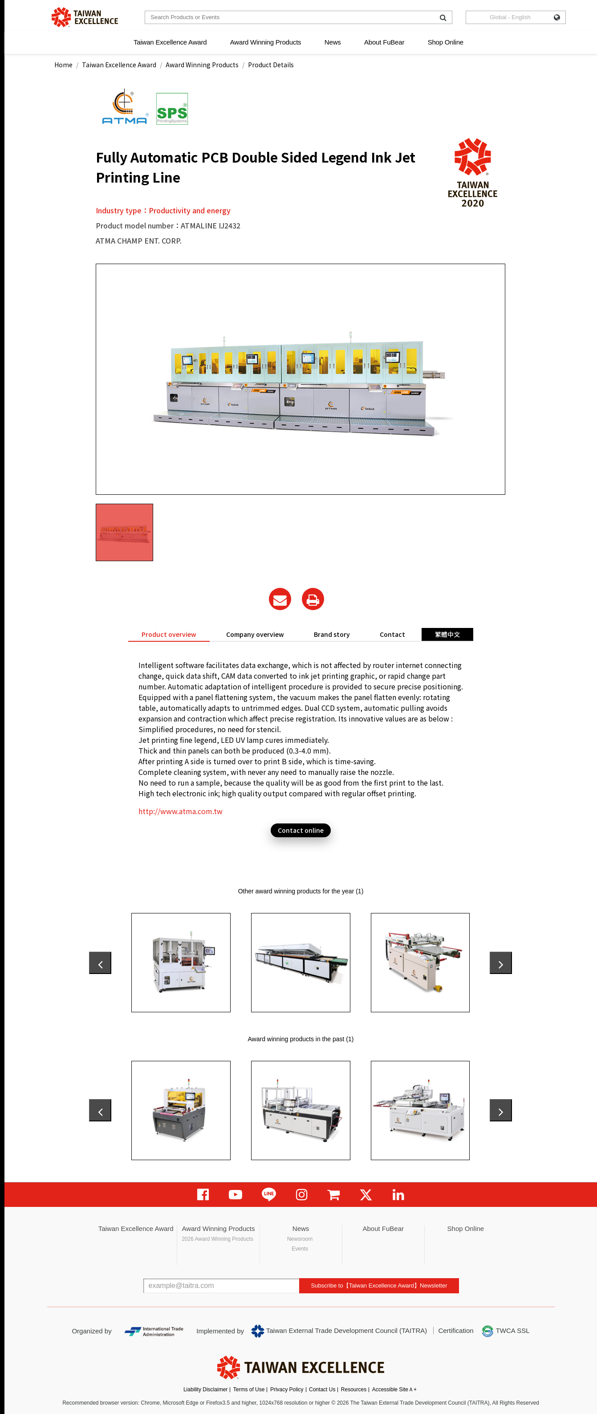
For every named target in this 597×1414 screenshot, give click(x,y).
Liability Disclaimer (205, 1389)
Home (63, 64)
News (333, 42)
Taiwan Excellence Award (170, 42)
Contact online (301, 830)
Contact (392, 634)
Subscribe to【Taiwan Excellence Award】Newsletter (379, 1285)
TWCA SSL (505, 1331)
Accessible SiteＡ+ (394, 1389)
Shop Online (445, 42)
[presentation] (100, 963)
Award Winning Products (265, 42)
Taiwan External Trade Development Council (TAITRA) (339, 1331)
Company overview (255, 634)
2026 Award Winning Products (217, 1239)
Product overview (169, 634)
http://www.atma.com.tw (180, 811)
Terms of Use (249, 1389)
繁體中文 (447, 634)
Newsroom (300, 1239)
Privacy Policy (287, 1389)
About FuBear (384, 42)
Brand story (332, 634)
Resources (353, 1389)
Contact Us (322, 1389)
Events (300, 1248)
